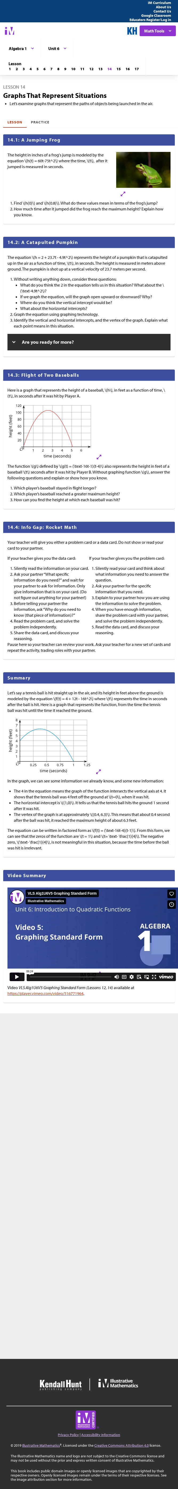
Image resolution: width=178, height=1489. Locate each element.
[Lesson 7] (51, 69)
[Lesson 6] (44, 69)
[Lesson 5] (37, 69)
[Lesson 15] (118, 69)
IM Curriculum (159, 3)
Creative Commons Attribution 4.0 (121, 1445)
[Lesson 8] (58, 69)
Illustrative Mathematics (41, 1445)
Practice (40, 122)
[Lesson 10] (73, 69)
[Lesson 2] (16, 69)
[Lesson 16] (127, 69)
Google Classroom (156, 15)
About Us (163, 7)
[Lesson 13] (100, 69)
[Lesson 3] (23, 69)
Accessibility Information (100, 1434)
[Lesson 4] (30, 69)
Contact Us (162, 11)
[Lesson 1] (9, 69)
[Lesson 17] (136, 69)
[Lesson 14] (109, 69)
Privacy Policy (68, 1434)
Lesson (14, 122)
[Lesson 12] (91, 69)
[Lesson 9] (65, 69)
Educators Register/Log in (150, 20)
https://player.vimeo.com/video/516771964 (45, 993)
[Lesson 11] (82, 69)
